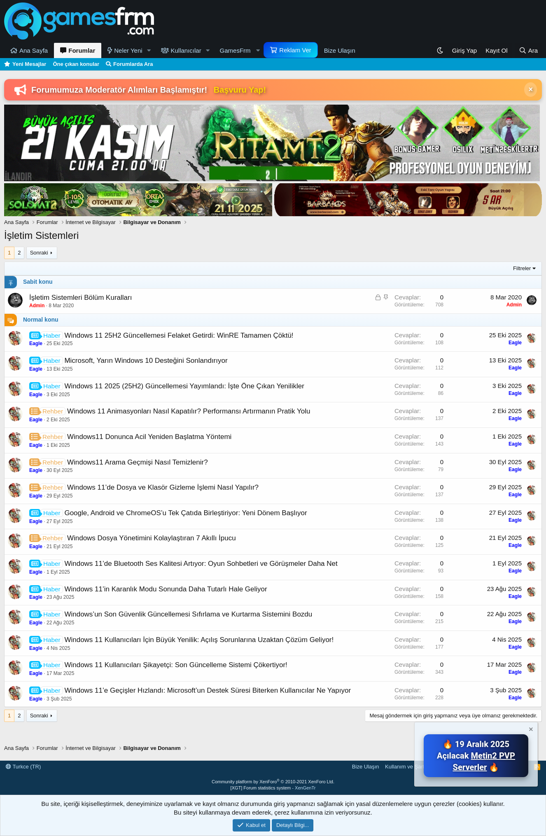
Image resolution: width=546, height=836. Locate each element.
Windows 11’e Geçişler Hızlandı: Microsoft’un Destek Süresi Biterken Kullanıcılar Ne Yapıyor (207, 690)
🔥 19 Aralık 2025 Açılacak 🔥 (476, 755)
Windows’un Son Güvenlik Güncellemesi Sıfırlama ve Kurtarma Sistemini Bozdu (188, 614)
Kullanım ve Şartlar (407, 767)
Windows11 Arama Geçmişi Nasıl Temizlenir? (137, 462)
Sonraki (39, 253)
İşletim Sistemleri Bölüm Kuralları (80, 297)
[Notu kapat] (530, 730)
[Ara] (528, 50)
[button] (149, 50)
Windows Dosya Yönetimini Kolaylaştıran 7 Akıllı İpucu (151, 538)
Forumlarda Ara (133, 64)
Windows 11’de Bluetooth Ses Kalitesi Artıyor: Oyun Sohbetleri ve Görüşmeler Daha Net (200, 563)
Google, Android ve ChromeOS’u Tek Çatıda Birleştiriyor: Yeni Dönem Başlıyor (185, 513)
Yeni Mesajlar (29, 64)
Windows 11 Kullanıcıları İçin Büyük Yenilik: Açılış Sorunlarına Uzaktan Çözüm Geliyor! (199, 640)
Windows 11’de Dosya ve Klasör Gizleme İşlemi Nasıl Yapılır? (163, 487)
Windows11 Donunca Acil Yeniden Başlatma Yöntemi (149, 437)
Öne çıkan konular (76, 64)
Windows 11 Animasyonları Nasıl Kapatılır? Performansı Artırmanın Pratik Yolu (188, 411)
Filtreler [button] (522, 268)
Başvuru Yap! (240, 89)
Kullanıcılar (186, 50)
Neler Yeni (128, 50)
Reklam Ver (295, 50)
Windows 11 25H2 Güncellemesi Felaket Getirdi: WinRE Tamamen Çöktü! (178, 335)
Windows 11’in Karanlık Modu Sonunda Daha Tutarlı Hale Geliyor (165, 589)
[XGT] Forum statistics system (273, 787)
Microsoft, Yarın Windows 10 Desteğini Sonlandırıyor (145, 360)
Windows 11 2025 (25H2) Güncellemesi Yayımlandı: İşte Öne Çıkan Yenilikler (184, 386)
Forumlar (81, 50)
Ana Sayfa (33, 50)
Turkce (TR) (23, 767)
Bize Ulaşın (339, 50)
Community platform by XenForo (273, 781)
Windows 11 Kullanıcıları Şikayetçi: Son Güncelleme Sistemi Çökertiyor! (175, 665)
